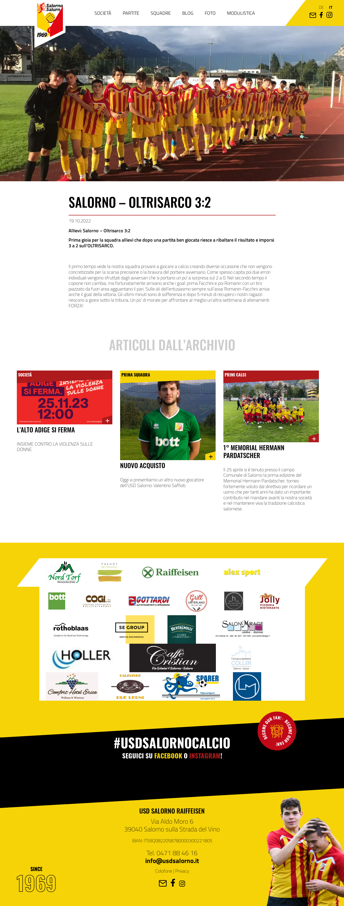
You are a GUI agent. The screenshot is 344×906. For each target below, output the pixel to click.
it (330, 7)
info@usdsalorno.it (172, 860)
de (321, 7)
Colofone (163, 871)
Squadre (161, 13)
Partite (131, 13)
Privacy (182, 871)
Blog (187, 13)
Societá (102, 13)
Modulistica (241, 13)
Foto (210, 13)
